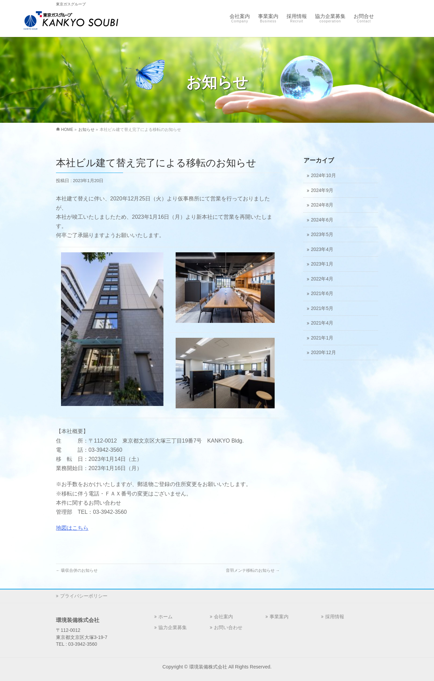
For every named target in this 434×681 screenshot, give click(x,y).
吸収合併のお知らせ (77, 570)
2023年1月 (322, 264)
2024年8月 (322, 205)
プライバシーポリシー (83, 596)
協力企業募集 (172, 627)
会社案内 (223, 616)
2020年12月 (323, 352)
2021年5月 (322, 308)
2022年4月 (322, 278)
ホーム (165, 616)
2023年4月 (322, 249)
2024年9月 (322, 190)
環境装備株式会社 (208, 666)
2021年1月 (322, 337)
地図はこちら (72, 528)
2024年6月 (322, 219)
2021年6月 (322, 293)
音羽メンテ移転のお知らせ (253, 570)
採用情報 (334, 616)
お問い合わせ (228, 627)
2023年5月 (322, 234)
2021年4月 (322, 323)
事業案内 (279, 616)
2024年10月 (323, 175)
